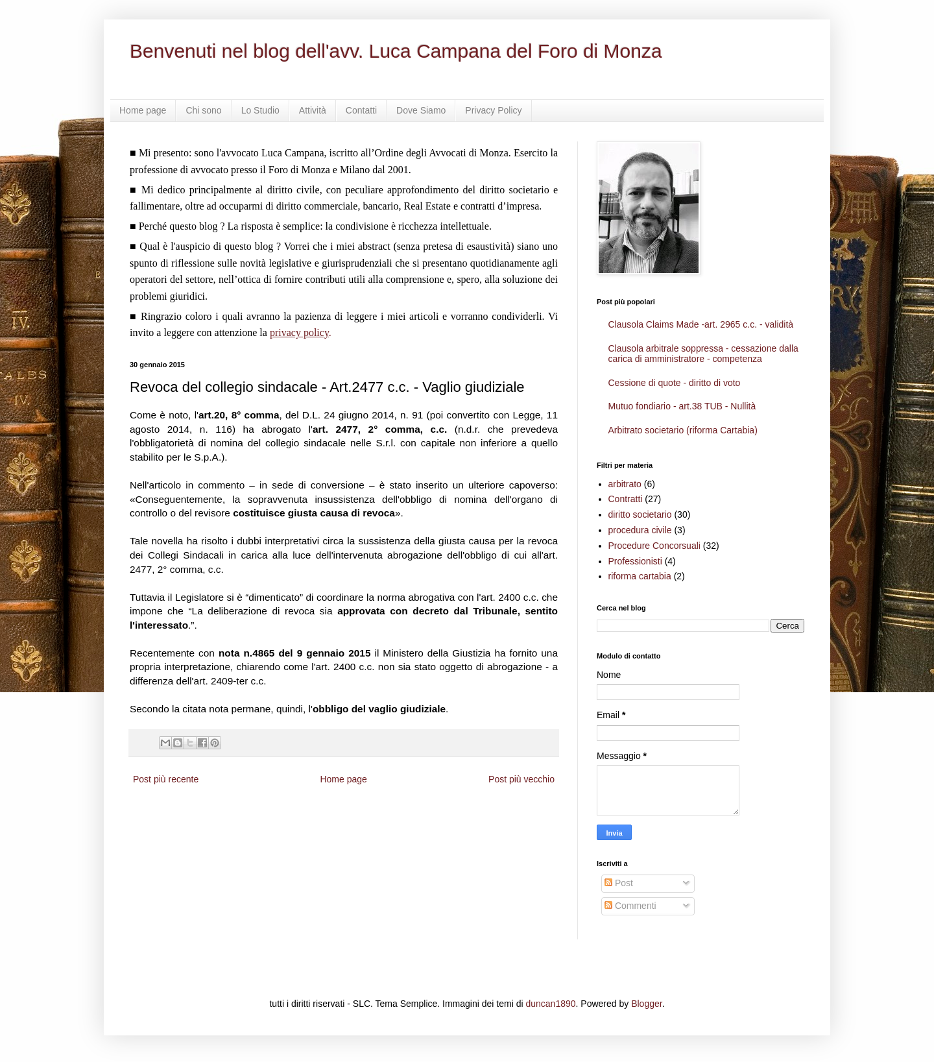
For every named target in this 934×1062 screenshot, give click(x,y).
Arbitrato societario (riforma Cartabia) (683, 430)
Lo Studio (260, 110)
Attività (312, 110)
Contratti (625, 499)
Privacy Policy (493, 110)
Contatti (361, 110)
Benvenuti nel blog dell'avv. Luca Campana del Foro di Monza (396, 51)
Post (619, 883)
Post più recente (165, 779)
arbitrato (624, 484)
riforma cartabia (639, 576)
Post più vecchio (521, 779)
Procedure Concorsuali (654, 545)
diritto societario (640, 514)
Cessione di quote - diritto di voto (674, 383)
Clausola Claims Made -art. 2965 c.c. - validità (701, 324)
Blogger (646, 1003)
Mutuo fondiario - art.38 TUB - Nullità (682, 406)
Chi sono (203, 110)
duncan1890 (550, 1003)
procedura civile (640, 530)
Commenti (630, 905)
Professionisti (635, 561)
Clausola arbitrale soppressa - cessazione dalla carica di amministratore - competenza (703, 354)
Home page (142, 110)
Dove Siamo (421, 110)
